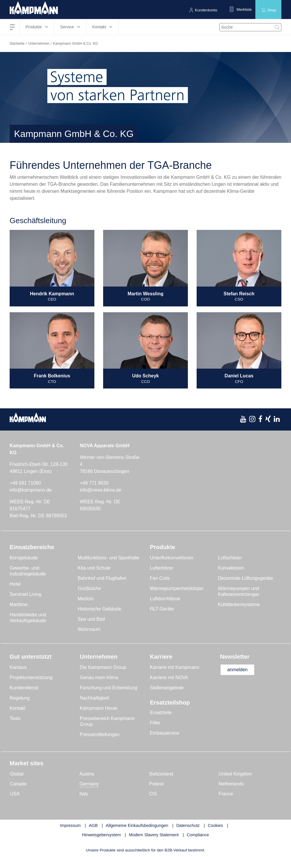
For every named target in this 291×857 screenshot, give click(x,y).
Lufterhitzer (161, 567)
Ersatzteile (161, 712)
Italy (83, 793)
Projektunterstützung (31, 677)
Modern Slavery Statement (154, 834)
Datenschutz (188, 825)
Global (16, 773)
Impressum (70, 825)
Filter (155, 722)
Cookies (215, 825)
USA (15, 793)
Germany (89, 783)
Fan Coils (160, 578)
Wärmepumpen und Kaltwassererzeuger (238, 591)
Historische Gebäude (99, 608)
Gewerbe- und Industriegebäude (28, 570)
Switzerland (161, 773)
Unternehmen (38, 43)
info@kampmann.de (30, 490)
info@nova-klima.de (100, 490)
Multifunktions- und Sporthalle (108, 557)
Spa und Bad (91, 619)
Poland (156, 783)
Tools (15, 718)
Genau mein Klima (99, 677)
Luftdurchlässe (165, 598)
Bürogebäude (24, 557)
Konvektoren (231, 567)
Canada (18, 783)
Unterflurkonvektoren (171, 557)
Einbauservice (164, 733)
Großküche (89, 588)
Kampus (18, 667)
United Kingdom (235, 773)
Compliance (198, 834)
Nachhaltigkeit (94, 697)
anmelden (238, 669)
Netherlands (231, 783)
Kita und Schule (94, 567)
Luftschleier (230, 557)
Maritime (18, 604)
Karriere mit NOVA (169, 677)
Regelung (20, 697)
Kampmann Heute (98, 708)
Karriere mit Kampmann (174, 667)
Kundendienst (24, 687)
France (226, 793)
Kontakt (17, 708)
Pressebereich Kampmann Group (107, 721)
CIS (153, 793)
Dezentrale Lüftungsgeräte (245, 578)
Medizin (86, 598)
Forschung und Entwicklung (108, 687)
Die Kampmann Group (103, 667)
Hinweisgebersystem (101, 834)
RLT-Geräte (162, 608)
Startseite (17, 43)
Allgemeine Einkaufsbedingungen (137, 825)
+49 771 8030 (94, 482)
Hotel (15, 584)
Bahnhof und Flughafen (102, 578)
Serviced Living (25, 594)
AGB (93, 825)
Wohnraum (89, 629)
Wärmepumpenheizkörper (177, 588)
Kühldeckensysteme (239, 604)
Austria (86, 773)
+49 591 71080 (25, 482)
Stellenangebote (167, 687)
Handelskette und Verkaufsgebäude (28, 617)
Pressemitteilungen (99, 734)
